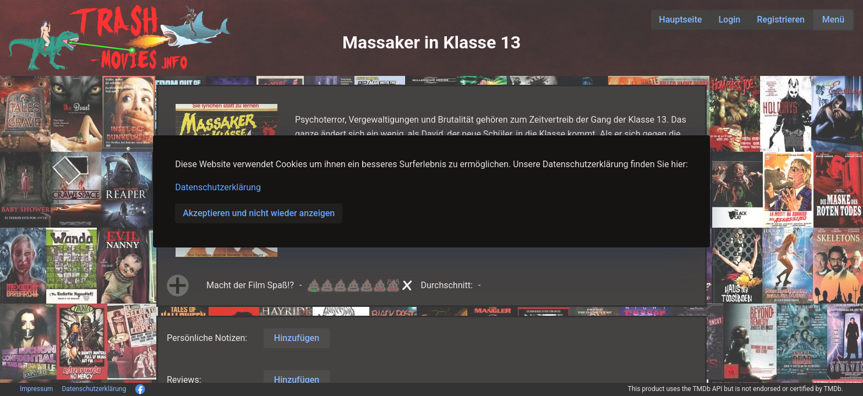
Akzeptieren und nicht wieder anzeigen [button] (259, 213)
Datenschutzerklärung (218, 187)
